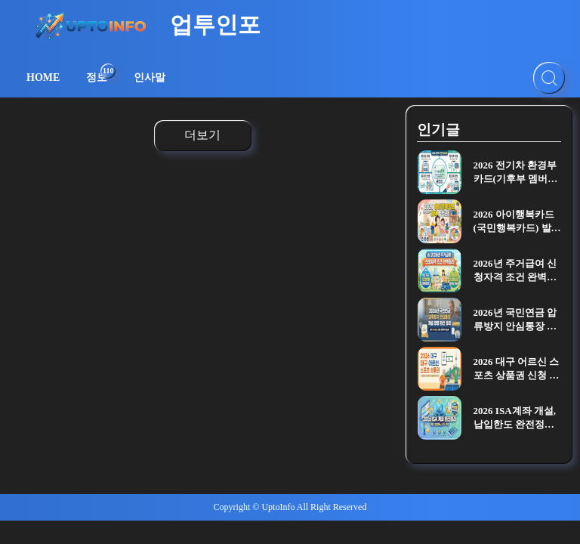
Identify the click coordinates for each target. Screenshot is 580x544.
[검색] (549, 78)
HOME (43, 77)
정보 (101, 74)
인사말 (149, 77)
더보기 (202, 134)
